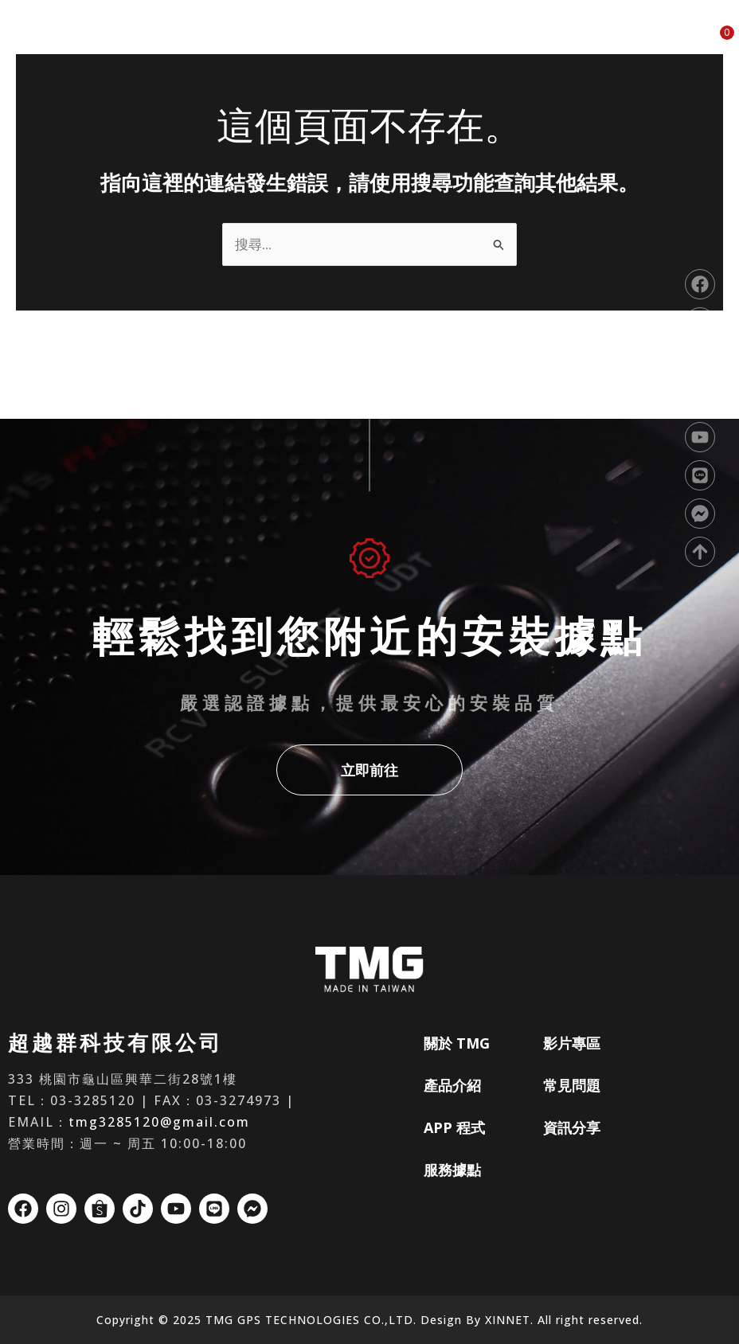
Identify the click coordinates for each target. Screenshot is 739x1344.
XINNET (507, 1319)
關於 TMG (280, 41)
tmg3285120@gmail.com (159, 1122)
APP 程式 (409, 41)
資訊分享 (663, 41)
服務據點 (472, 41)
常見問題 (599, 41)
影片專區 (535, 41)
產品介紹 (345, 41)
